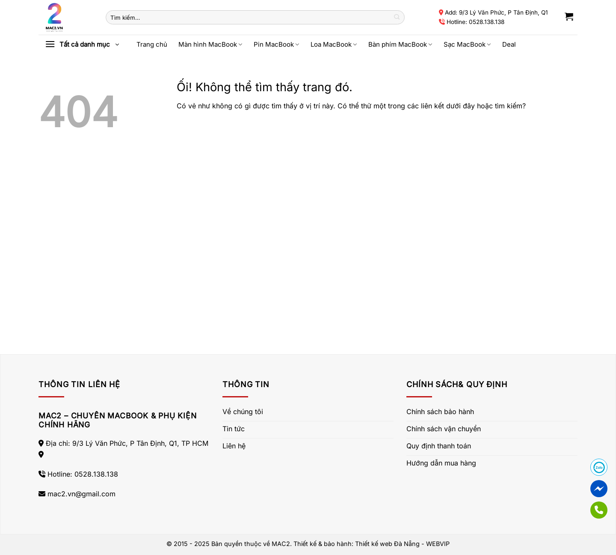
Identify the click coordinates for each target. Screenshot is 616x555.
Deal (509, 44)
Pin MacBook (276, 44)
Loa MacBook (334, 44)
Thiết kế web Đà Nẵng (387, 543)
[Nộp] (397, 17)
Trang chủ (151, 44)
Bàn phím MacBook (400, 44)
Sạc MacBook (467, 44)
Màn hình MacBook (210, 44)
